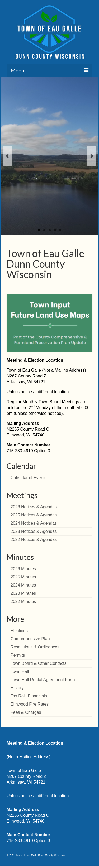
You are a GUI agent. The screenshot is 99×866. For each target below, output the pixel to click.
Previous (7, 156)
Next (91, 156)
